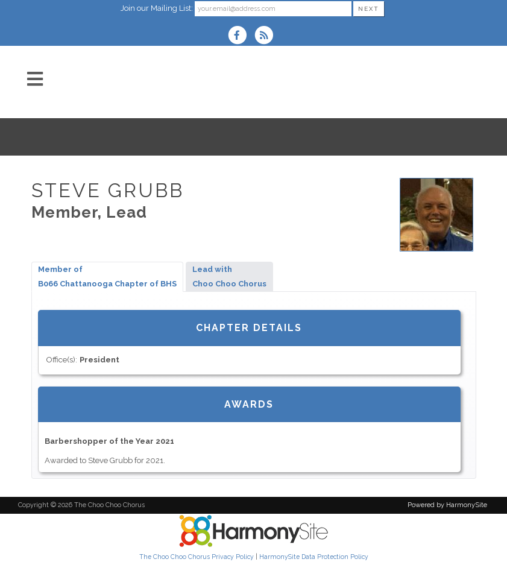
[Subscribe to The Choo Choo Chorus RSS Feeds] (266, 36)
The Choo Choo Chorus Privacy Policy (196, 556)
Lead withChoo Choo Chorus (229, 276)
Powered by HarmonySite (447, 505)
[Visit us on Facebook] (241, 36)
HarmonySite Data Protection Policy (313, 556)
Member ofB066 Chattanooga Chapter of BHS (107, 276)
